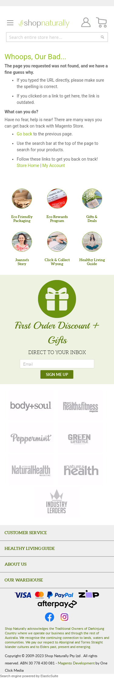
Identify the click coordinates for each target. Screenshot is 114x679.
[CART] (101, 23)
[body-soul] (31, 405)
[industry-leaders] (57, 502)
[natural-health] (31, 470)
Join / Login (84, 23)
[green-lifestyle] (80, 437)
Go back (24, 133)
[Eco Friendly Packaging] (22, 198)
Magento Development (76, 662)
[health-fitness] (80, 405)
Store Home (28, 165)
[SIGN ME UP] (57, 374)
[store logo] (43, 23)
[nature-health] (80, 470)
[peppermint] (31, 437)
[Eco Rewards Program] (57, 198)
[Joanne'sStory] (22, 241)
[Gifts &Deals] (92, 198)
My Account (53, 165)
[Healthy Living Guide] (92, 241)
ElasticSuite (49, 676)
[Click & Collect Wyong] (57, 241)
